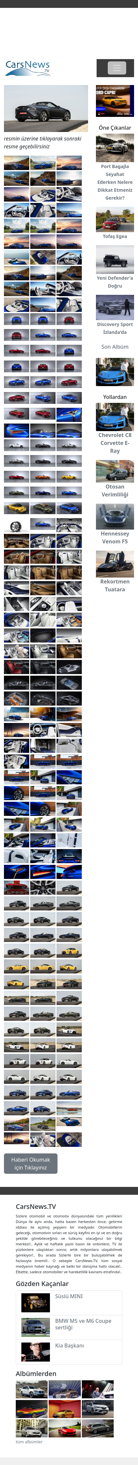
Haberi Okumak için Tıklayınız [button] (30, 1163)
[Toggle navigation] (117, 68)
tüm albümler (29, 1442)
